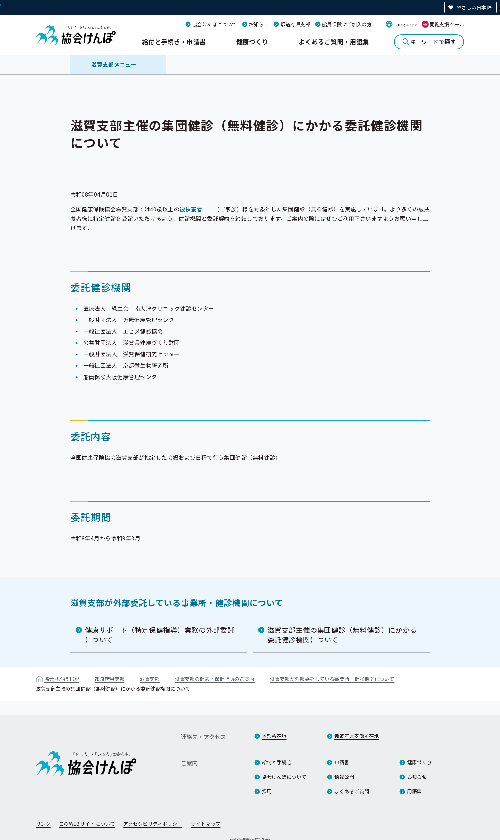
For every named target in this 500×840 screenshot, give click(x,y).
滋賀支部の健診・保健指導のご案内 (215, 678)
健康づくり (252, 41)
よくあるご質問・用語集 (334, 41)
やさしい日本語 (473, 7)
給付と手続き (277, 762)
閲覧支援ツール (447, 24)
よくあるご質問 (351, 791)
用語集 (414, 791)
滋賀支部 (150, 678)
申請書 (341, 762)
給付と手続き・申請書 (174, 41)
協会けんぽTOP (61, 678)
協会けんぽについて (214, 24)
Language (405, 24)
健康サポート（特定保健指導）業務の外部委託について (160, 635)
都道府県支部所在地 (356, 735)
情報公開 (344, 776)
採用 (267, 791)
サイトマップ (206, 823)
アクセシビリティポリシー (152, 823)
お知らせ (259, 24)
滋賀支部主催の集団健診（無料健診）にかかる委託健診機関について (342, 635)
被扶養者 (190, 209)
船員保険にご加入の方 (347, 24)
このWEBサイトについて (87, 823)
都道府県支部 (295, 24)
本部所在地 (274, 735)
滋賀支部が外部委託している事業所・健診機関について (176, 602)
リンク (43, 823)
